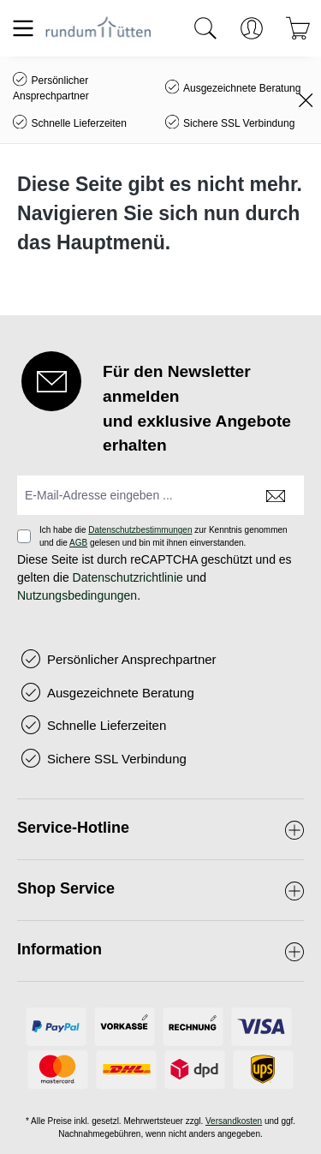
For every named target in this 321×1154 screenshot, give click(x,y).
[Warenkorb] (298, 28)
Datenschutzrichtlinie (128, 577)
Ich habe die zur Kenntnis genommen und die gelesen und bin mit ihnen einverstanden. (163, 536)
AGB (78, 542)
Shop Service (66, 888)
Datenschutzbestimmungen (140, 530)
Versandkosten (233, 1121)
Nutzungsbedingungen (77, 595)
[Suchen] (205, 28)
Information (59, 949)
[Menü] (23, 28)
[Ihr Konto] (252, 28)
